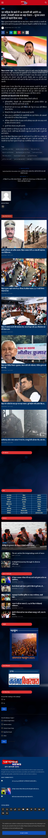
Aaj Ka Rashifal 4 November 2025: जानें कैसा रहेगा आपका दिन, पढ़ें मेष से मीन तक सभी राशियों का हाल (24, 172)
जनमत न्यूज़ (29, 159)
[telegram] (31, 809)
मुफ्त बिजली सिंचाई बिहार (32, 156)
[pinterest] (35, 809)
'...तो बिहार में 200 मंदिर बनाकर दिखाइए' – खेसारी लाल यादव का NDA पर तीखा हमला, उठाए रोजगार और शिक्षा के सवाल (24, 180)
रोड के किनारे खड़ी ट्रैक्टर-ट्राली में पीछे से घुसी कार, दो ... (28, 586)
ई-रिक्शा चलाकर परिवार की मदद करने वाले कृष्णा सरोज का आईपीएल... (29, 579)
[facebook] (3, 809)
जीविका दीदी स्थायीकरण (6, 156)
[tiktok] (15, 809)
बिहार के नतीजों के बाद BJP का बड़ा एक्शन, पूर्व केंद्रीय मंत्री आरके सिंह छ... (23, 404)
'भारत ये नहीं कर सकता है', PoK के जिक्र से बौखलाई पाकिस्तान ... (27, 605)
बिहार (3, 8)
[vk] (3, 813)
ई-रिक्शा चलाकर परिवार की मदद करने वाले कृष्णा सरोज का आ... (25, 789)
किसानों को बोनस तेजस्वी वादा (19, 156)
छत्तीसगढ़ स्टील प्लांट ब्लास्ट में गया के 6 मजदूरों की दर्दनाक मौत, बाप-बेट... (23, 440)
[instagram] (11, 809)
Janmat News (6, 27)
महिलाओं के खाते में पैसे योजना (7, 152)
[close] (46, 821)
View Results (11, 709)
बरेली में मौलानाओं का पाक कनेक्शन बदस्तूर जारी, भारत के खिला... (28, 613)
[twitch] (43, 809)
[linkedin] (39, 809)
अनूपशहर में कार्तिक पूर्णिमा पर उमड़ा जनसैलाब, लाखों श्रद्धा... (27, 596)
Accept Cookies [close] (24, 833)
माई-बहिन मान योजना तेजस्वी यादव (22, 149)
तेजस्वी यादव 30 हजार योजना (7, 149)
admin (13, 555)
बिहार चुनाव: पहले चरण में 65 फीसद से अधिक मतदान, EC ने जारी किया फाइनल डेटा (22, 290)
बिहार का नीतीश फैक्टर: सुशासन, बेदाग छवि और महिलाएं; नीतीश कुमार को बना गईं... (23, 366)
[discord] (27, 809)
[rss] (7, 813)
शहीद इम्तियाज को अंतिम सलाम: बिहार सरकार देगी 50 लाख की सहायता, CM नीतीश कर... (23, 251)
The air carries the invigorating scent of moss (28, 553)
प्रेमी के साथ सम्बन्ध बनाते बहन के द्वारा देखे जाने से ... (23, 797)
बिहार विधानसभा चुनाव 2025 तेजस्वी (23, 152)
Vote (4, 709)
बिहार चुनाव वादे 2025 (35, 149)
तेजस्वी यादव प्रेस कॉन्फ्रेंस (37, 152)
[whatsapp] (19, 809)
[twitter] (7, 809)
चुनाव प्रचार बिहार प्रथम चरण (19, 159)
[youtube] (23, 809)
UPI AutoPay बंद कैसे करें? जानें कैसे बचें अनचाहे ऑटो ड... (24, 781)
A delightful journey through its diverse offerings (26, 563)
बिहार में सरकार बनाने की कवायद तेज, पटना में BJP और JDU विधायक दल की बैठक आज (23, 328)
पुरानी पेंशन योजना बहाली (6, 159)
